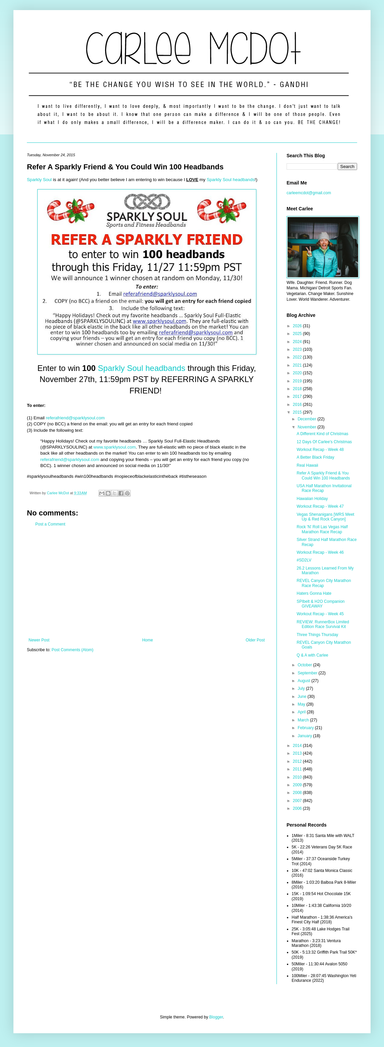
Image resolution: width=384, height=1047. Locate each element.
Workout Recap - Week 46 (320, 552)
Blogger (216, 1017)
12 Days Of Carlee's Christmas (324, 441)
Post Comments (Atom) (72, 649)
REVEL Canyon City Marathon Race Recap (324, 583)
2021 (298, 365)
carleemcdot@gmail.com (309, 193)
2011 (298, 769)
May (302, 704)
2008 (298, 792)
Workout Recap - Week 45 (320, 614)
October (305, 665)
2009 (298, 785)
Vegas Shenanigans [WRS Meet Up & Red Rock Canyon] (325, 516)
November (307, 427)
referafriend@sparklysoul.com (75, 417)
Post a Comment (50, 524)
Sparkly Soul (39, 179)
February (306, 727)
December (307, 419)
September (308, 673)
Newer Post (39, 640)
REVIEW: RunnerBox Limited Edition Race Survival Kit (323, 624)
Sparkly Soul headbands (231, 179)
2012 (298, 761)
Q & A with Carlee (312, 655)
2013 (298, 753)
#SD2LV (304, 560)
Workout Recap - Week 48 (320, 449)
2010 (298, 777)
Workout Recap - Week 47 (320, 506)
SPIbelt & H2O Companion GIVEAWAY (321, 604)
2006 (298, 808)
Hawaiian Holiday (312, 498)
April (302, 712)
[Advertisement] (146, 582)
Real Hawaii (307, 465)
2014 (298, 745)
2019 (298, 381)
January (305, 736)
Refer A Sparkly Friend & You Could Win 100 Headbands (323, 475)
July (302, 688)
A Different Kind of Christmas (322, 433)
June (302, 696)
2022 (298, 357)
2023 (298, 349)
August (304, 680)
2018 (298, 388)
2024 (298, 341)
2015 (298, 412)
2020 (298, 373)
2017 (298, 396)
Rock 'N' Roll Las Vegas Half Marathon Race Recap (322, 529)
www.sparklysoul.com (114, 447)
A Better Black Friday (315, 457)
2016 (298, 404)
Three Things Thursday (317, 634)
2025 (298, 333)
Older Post (255, 640)
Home (147, 640)
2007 (298, 800)
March (304, 720)
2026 (298, 326)
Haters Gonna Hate (314, 593)
